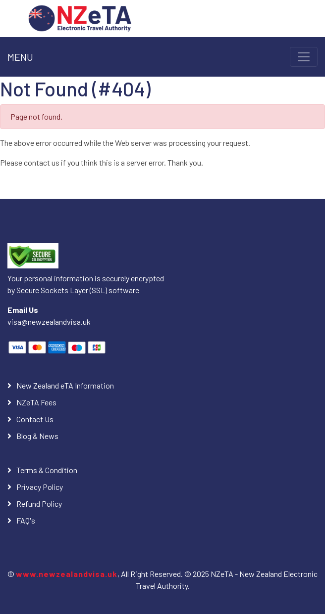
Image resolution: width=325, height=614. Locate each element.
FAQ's (25, 520)
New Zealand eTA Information (65, 385)
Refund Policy (39, 503)
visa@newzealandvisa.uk (49, 321)
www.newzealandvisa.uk (66, 573)
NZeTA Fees (36, 402)
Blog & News (37, 435)
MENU (20, 57)
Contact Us (35, 419)
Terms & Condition (46, 470)
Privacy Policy (39, 486)
